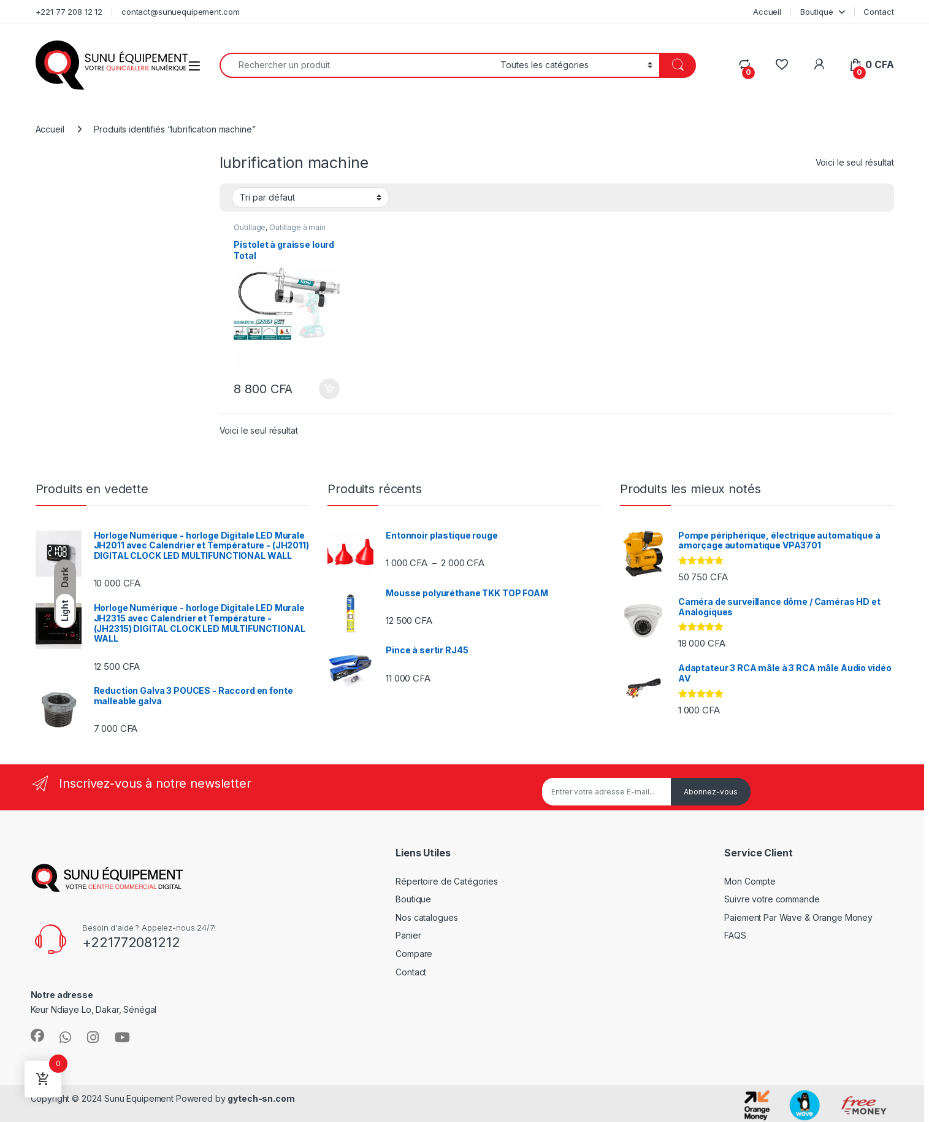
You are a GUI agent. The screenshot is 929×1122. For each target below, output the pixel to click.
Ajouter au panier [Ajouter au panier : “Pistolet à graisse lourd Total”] (329, 388)
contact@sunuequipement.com (180, 12)
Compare (414, 953)
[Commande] (310, 197)
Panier (408, 935)
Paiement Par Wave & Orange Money (798, 917)
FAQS (735, 935)
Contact (878, 12)
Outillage (250, 227)
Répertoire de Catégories (447, 881)
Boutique (816, 12)
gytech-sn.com (260, 1098)
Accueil (767, 12)
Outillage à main (297, 227)
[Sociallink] (37, 1035)
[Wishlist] (781, 65)
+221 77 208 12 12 (69, 12)
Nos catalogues (426, 917)
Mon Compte (750, 881)
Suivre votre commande (771, 899)
